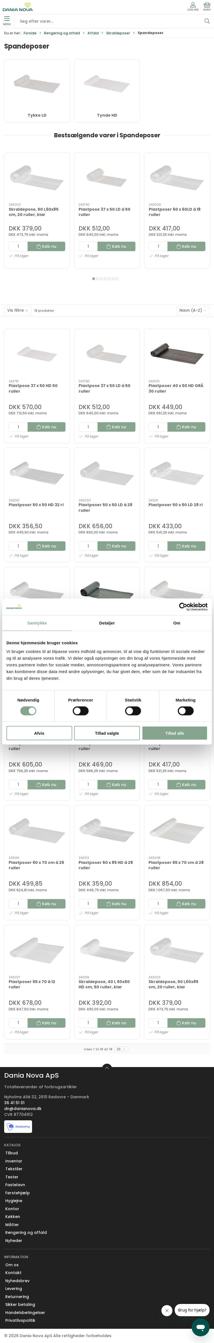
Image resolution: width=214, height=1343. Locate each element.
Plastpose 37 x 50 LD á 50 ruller (104, 212)
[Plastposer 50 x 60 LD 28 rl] (177, 473)
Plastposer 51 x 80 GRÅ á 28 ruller (107, 746)
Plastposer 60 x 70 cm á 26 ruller (36, 865)
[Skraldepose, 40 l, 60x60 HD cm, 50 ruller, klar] (107, 950)
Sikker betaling (20, 1304)
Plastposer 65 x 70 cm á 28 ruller (176, 865)
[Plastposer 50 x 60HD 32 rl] (37, 592)
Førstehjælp (17, 1193)
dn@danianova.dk (23, 1108)
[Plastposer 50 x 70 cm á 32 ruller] (177, 592)
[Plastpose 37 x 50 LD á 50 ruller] (107, 178)
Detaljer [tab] (107, 622)
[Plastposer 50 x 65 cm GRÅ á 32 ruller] (107, 592)
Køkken (12, 1216)
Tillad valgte (107, 733)
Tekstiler (14, 1169)
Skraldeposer (118, 33)
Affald (93, 33)
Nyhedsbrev (17, 1281)
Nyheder (13, 1240)
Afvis (39, 733)
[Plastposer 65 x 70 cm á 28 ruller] (177, 830)
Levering (13, 1288)
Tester (11, 1177)
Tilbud (11, 1153)
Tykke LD (37, 115)
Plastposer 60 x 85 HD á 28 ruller (106, 865)
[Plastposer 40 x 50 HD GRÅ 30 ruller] (177, 354)
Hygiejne (13, 1200)
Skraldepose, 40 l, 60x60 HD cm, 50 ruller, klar (104, 984)
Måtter (12, 1224)
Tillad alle (174, 733)
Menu (7, 21)
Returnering (17, 1296)
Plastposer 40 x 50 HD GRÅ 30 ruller (176, 388)
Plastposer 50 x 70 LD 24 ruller (34, 746)
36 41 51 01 (14, 1103)
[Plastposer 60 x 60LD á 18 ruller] (177, 178)
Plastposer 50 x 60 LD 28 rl (176, 505)
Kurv (207, 6)
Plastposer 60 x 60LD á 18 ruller (175, 212)
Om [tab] (176, 622)
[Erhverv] (17, 7)
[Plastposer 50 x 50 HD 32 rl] (37, 473)
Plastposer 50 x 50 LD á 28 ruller (105, 507)
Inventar (13, 1161)
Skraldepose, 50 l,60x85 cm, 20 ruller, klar (34, 212)
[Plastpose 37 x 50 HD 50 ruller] (37, 354)
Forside (30, 33)
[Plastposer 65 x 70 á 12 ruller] (37, 950)
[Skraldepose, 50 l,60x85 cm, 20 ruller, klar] (37, 178)
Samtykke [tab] (37, 622)
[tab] (93, 278)
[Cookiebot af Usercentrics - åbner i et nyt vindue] (183, 606)
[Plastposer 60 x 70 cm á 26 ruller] (37, 830)
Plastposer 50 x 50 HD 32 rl (36, 505)
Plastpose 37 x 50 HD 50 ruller (33, 388)
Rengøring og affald (62, 33)
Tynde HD (107, 115)
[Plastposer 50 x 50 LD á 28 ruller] (107, 473)
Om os (12, 1265)
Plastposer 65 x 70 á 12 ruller (32, 984)
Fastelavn (15, 1185)
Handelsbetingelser (25, 1312)
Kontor (12, 1209)
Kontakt (13, 1272)
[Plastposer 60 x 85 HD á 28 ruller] (107, 830)
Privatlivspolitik (20, 1320)
